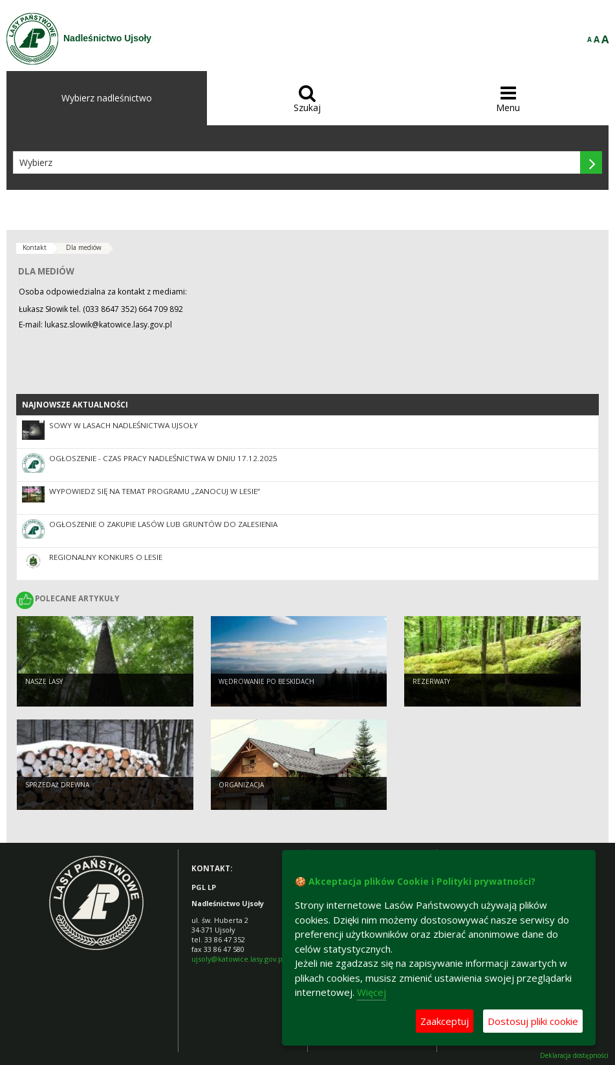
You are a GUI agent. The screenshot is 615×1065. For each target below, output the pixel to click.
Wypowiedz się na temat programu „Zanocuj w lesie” (154, 491)
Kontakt (35, 247)
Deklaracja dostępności (574, 1055)
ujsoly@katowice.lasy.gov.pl (238, 959)
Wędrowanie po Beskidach (266, 682)
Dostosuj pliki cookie (533, 1021)
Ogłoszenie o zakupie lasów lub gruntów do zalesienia (163, 524)
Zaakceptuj (444, 1021)
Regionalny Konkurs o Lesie (105, 557)
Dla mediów (84, 247)
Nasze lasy (44, 682)
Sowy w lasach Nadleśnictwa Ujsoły (123, 425)
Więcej (371, 992)
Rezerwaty (431, 682)
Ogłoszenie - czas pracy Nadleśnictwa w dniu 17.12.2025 (163, 458)
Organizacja (241, 785)
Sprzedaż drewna (57, 785)
